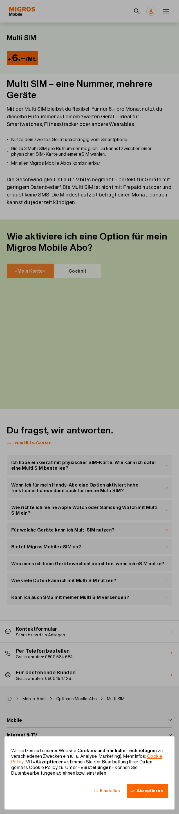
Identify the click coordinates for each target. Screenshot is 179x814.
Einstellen (110, 790)
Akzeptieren (150, 790)
